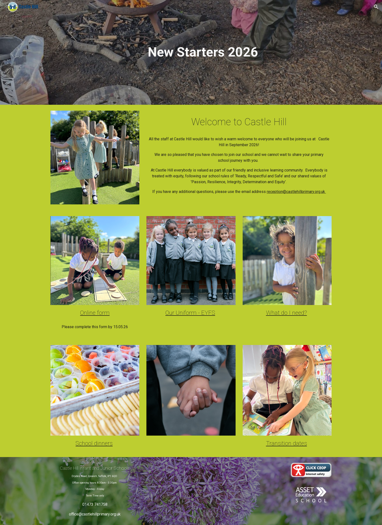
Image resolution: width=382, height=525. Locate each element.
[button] (376, 7)
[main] (202, 52)
